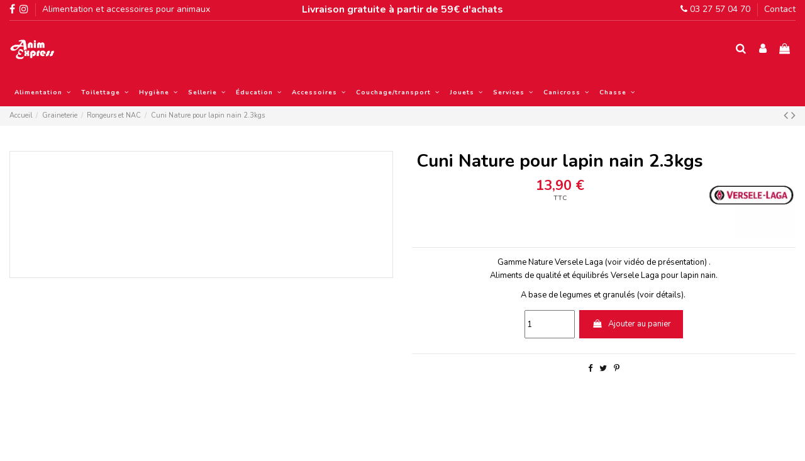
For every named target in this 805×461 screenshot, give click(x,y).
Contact (780, 9)
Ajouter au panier (631, 324)
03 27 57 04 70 (715, 9)
